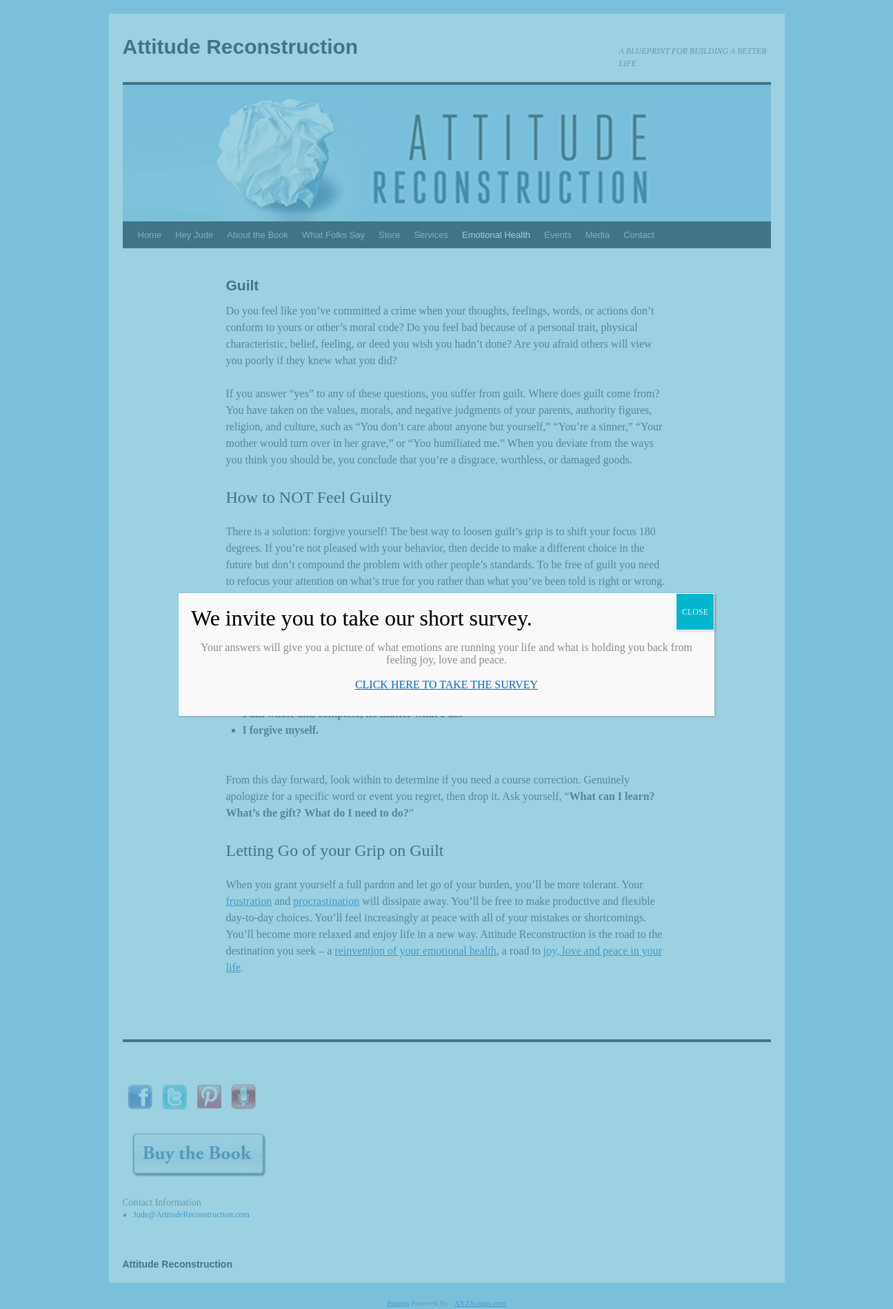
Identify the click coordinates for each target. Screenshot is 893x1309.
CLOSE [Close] (695, 612)
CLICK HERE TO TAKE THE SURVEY (446, 684)
